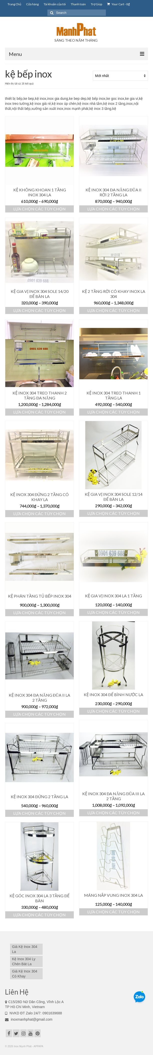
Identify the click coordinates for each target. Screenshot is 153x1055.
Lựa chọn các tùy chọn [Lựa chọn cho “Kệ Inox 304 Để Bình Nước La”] (113, 711)
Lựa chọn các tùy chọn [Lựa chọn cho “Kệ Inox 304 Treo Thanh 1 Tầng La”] (113, 412)
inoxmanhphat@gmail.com (28, 1019)
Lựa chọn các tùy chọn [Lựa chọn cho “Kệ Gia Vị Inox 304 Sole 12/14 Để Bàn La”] (113, 513)
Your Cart (118, 4)
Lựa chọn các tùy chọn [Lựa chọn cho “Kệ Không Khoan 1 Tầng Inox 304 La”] (39, 208)
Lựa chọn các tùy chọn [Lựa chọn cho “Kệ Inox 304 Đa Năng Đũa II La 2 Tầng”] (39, 714)
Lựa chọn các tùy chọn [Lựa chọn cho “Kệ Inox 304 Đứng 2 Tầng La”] (39, 813)
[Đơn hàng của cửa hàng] (120, 76)
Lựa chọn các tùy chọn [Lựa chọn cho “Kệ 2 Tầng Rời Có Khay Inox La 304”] (113, 310)
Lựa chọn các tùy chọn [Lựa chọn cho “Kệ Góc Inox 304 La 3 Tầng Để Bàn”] (39, 914)
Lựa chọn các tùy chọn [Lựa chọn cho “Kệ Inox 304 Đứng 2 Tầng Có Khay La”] (39, 513)
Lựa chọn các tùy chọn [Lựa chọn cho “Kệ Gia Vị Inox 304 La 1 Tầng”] (113, 612)
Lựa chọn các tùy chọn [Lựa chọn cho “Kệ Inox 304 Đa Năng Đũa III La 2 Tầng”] (113, 812)
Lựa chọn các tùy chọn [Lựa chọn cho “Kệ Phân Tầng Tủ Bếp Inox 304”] (39, 612)
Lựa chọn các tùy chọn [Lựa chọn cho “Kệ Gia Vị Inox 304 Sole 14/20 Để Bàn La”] (39, 310)
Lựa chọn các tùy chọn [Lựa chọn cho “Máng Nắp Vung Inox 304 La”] (113, 911)
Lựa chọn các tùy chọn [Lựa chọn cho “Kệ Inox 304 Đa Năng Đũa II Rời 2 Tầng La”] (113, 208)
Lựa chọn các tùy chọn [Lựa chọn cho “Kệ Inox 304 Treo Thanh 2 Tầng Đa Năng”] (39, 412)
